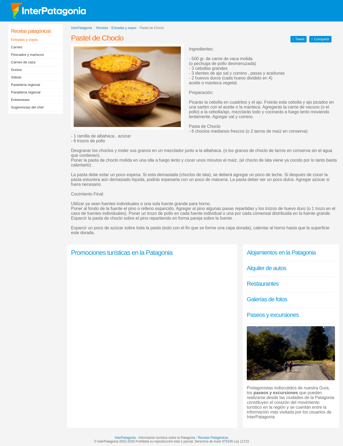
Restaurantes (263, 283)
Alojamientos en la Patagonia (281, 252)
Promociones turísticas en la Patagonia (121, 252)
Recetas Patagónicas (213, 438)
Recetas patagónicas (31, 31)
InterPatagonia (125, 438)
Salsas (16, 77)
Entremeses (20, 100)
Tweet (299, 39)
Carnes (16, 47)
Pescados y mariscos (27, 55)
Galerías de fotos (267, 299)
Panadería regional (25, 92)
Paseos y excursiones (273, 314)
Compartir (321, 39)
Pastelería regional (25, 85)
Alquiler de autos (266, 268)
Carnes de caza (23, 62)
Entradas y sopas (24, 40)
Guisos (16, 70)
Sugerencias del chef (27, 107)
